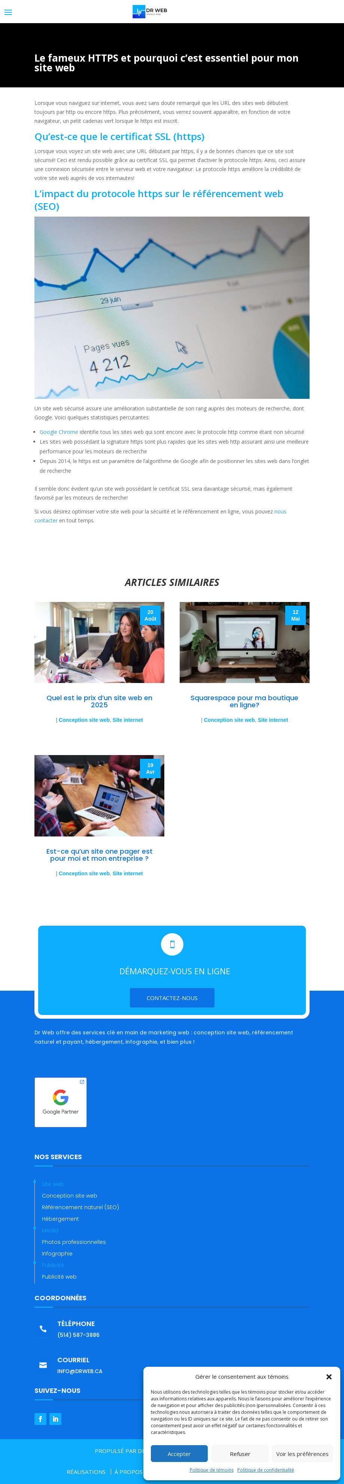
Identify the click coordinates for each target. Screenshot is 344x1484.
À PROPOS (129, 1471)
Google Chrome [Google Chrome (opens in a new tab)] (59, 431)
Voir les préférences (302, 1453)
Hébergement (60, 1219)
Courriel (73, 1360)
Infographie (57, 1253)
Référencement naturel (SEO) (80, 1207)
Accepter (179, 1453)
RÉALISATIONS (86, 1471)
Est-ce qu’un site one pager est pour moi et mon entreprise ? (99, 855)
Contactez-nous (172, 998)
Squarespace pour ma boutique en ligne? (244, 701)
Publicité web (59, 1276)
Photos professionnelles (74, 1242)
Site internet (128, 720)
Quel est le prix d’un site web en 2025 (99, 701)
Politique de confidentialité (265, 1470)
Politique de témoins (212, 1470)
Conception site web (84, 720)
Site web (53, 1184)
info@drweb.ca (80, 1371)
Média (50, 1230)
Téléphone (76, 1323)
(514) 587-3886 (78, 1335)
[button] (329, 1377)
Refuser (240, 1453)
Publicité (53, 1265)
